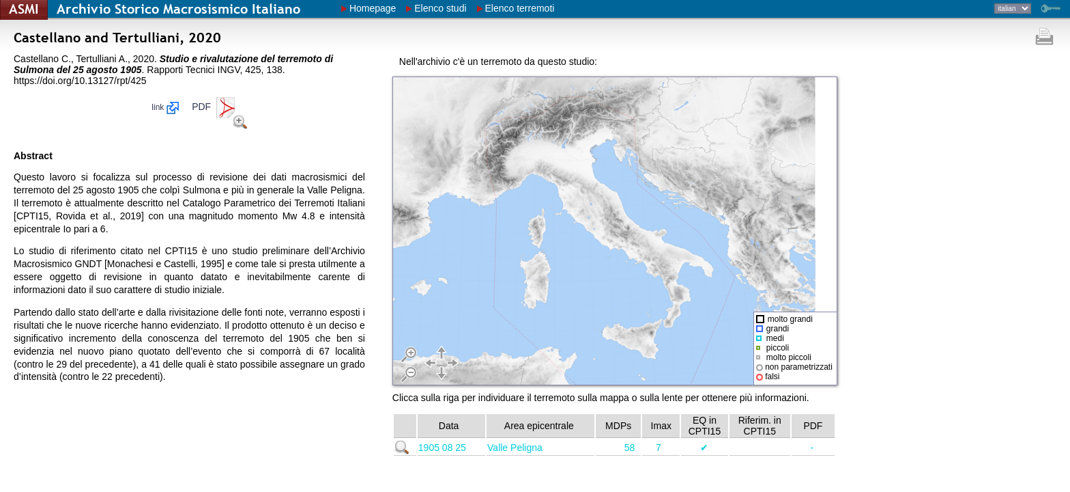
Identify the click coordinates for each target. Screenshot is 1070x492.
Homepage (372, 8)
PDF (214, 106)
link (164, 107)
